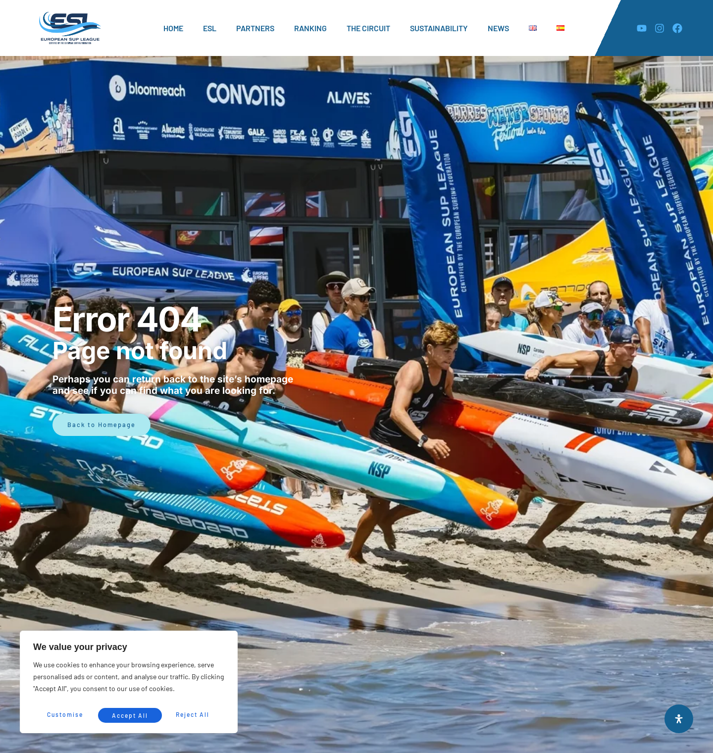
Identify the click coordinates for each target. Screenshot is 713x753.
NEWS (498, 28)
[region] (129, 684)
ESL (209, 28)
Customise (65, 714)
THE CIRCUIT (368, 28)
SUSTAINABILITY (439, 28)
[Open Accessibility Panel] (678, 718)
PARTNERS (255, 28)
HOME (173, 28)
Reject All (129, 714)
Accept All (193, 714)
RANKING (310, 28)
